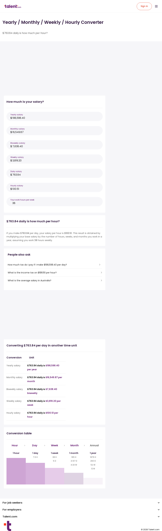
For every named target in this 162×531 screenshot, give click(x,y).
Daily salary (16, 171)
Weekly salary (17, 157)
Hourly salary (16, 185)
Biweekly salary (17, 143)
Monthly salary (17, 128)
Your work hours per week (22, 199)
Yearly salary (16, 114)
